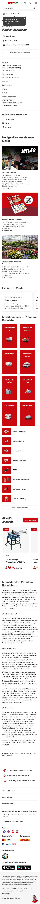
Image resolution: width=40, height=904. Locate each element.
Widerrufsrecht (21, 891)
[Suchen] (18, 8)
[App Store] (8, 867)
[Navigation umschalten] (3, 3)
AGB (30, 888)
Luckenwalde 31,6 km (9, 105)
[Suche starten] (34, 8)
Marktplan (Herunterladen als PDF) (16, 45)
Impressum (24, 888)
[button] (25, 3)
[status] (30, 3)
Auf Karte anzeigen (8, 70)
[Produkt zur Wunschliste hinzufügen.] (27, 529)
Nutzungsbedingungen (8, 891)
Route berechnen (10, 40)
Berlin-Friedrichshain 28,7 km (12, 103)
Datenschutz (5, 888)
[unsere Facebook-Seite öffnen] (4, 831)
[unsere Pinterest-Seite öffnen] (17, 831)
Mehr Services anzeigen (20, 507)
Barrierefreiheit (6, 893)
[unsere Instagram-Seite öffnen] (8, 831)
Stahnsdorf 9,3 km (8, 100)
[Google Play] (24, 867)
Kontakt (4, 92)
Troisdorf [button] (16, 14)
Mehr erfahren (7, 188)
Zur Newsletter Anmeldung (13, 821)
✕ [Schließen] (24, 18)
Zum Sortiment (7, 277)
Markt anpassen (9, 21)
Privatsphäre (15, 888)
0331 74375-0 (7, 85)
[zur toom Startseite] (13, 3)
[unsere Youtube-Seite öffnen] (13, 831)
